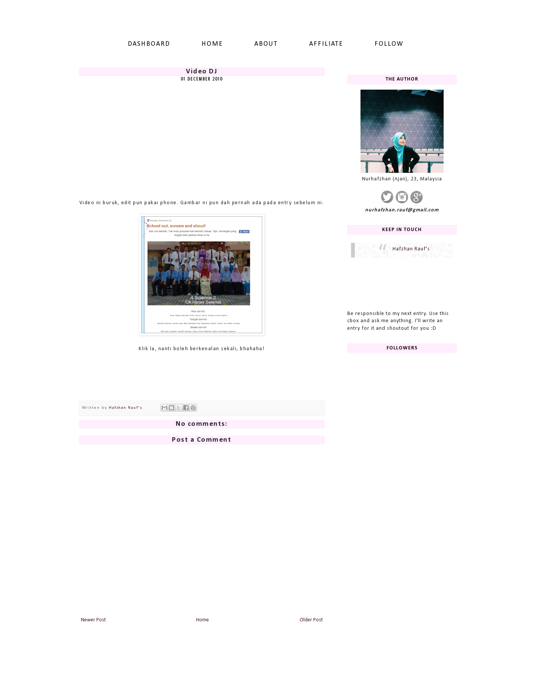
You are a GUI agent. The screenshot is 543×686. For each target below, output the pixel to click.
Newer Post (93, 620)
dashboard (149, 44)
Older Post (311, 620)
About (266, 44)
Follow (389, 44)
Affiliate (326, 44)
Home (212, 44)
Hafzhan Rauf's (411, 249)
